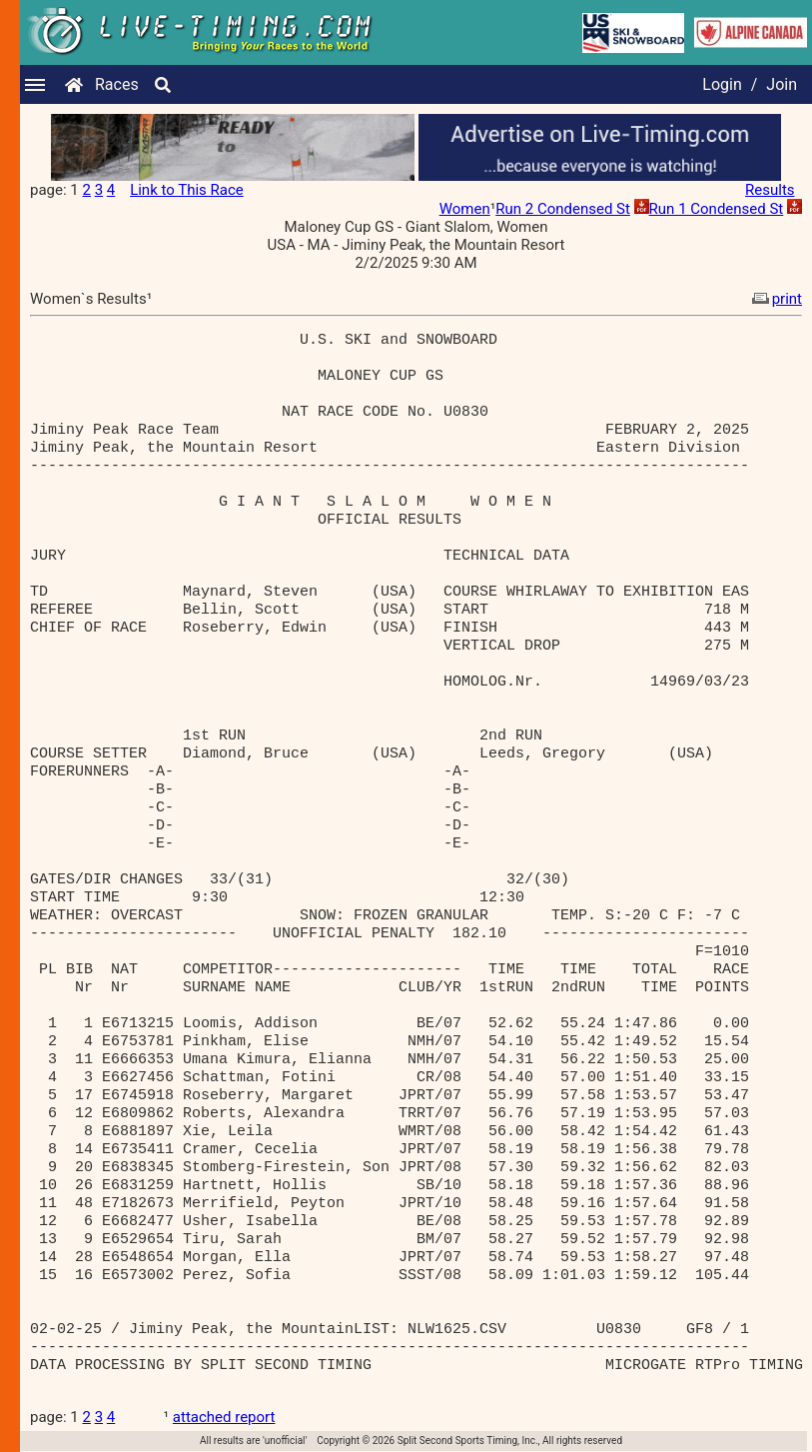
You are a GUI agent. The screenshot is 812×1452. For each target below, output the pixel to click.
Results (770, 190)
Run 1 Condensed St (716, 209)
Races (117, 84)
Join (781, 84)
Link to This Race (187, 190)
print (775, 299)
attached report (224, 1417)
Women (464, 209)
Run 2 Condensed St (562, 209)
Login (721, 84)
